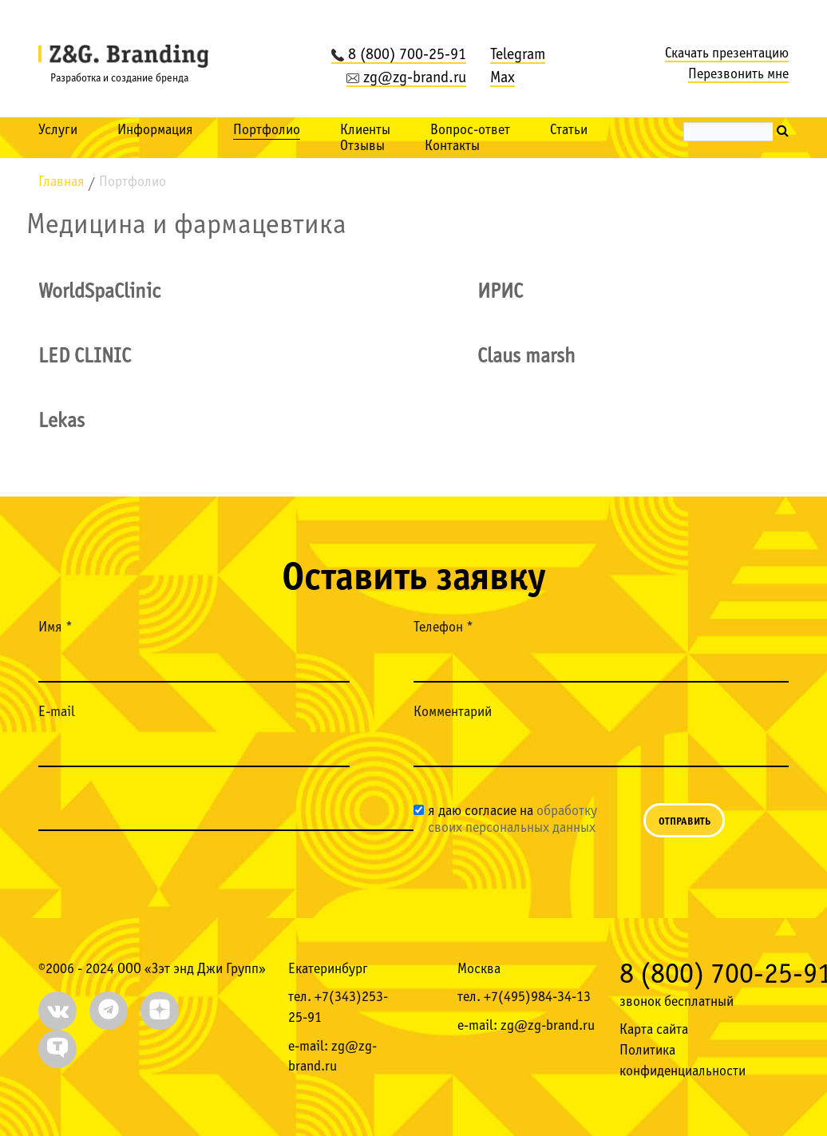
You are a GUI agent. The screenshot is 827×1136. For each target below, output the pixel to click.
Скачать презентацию (727, 54)
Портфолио (266, 130)
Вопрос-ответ (470, 130)
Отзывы (362, 146)
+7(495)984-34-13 (537, 997)
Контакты (452, 146)
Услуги (57, 130)
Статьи (569, 130)
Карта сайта (653, 1030)
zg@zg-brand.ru (406, 78)
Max (502, 78)
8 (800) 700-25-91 (398, 55)
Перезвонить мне (738, 74)
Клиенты (365, 130)
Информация (155, 130)
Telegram (517, 55)
